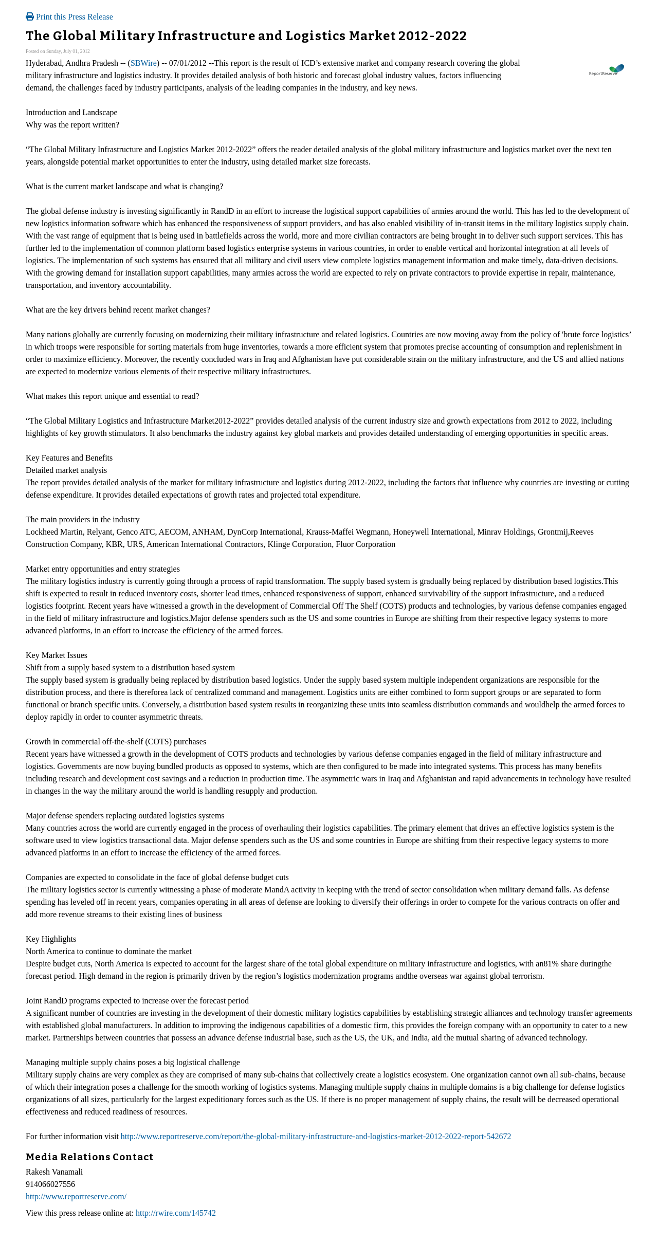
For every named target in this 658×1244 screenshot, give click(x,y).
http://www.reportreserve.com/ (76, 1196)
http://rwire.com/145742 (176, 1213)
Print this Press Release (69, 16)
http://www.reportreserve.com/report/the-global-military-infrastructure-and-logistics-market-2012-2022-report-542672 (316, 1136)
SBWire (144, 63)
